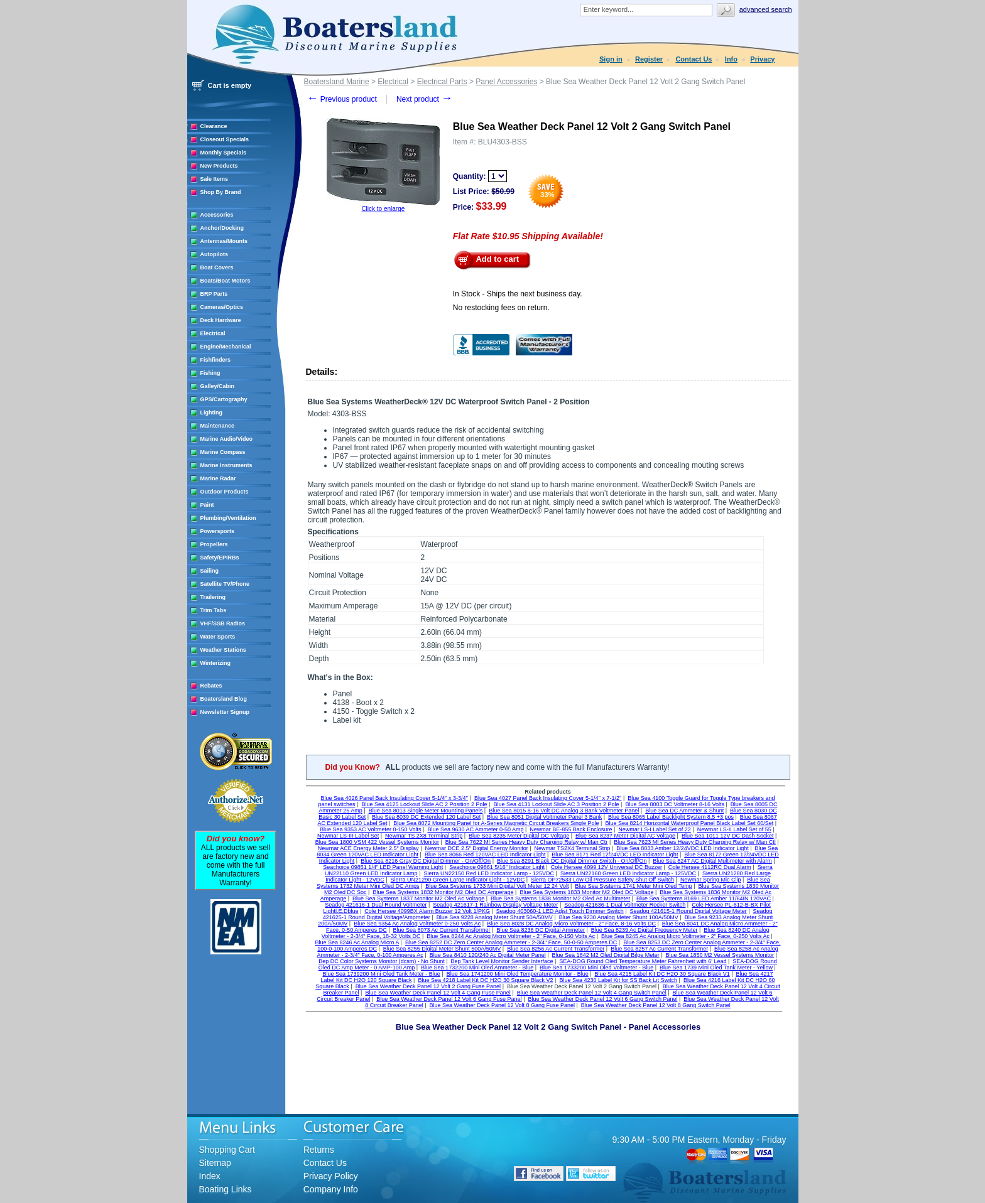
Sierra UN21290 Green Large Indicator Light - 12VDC (458, 880)
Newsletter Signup (225, 712)
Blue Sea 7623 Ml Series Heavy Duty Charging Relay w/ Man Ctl (695, 842)
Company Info (330, 1189)
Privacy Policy (330, 1176)
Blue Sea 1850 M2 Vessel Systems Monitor (720, 955)
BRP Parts (214, 294)
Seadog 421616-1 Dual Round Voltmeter (376, 905)
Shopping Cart (227, 1150)
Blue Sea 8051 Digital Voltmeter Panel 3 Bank (544, 817)
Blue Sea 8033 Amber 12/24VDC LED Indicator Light (682, 848)
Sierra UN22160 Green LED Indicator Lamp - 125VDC (628, 873)
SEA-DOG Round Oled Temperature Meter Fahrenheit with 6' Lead (642, 961)
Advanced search (765, 9)
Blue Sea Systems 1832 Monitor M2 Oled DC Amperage (443, 892)
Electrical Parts (442, 81)
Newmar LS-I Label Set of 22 (654, 829)
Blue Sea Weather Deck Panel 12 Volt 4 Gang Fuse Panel (437, 993)
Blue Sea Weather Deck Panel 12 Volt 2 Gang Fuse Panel (428, 986)
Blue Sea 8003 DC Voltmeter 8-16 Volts (674, 804)
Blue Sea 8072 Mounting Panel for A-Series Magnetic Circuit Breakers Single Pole (496, 823)
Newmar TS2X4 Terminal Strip (573, 848)
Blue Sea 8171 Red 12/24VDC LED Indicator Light (615, 854)
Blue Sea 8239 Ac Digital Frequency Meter (644, 930)
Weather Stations (223, 650)
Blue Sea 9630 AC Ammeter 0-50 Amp (475, 829)
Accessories (217, 215)
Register (649, 59)
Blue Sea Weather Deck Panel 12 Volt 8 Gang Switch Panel (656, 1005)
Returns (318, 1150)
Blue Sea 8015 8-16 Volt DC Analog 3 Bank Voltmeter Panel (564, 810)
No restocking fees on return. (501, 307)
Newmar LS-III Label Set (348, 836)
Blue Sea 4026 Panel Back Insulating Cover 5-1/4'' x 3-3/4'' (395, 798)
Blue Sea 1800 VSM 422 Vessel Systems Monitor (377, 842)
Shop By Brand (220, 192)
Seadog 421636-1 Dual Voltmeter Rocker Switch (624, 905)
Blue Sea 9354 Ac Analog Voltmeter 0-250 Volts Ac (417, 923)
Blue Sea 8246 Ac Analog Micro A (357, 942)
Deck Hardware (220, 320)
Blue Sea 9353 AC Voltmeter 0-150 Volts (371, 829)
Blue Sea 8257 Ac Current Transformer (659, 949)
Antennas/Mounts (224, 241)
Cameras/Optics (222, 307)
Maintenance (217, 426)
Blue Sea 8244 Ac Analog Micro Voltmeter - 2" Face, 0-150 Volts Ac (511, 936)
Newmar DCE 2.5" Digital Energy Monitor (476, 848)
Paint (207, 505)
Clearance (213, 126)
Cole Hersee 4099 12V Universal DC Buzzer (606, 867)
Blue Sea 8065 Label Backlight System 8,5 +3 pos (671, 817)
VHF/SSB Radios (223, 623)
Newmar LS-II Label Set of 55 (734, 829)
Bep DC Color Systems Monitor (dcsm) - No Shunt (381, 961)
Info (731, 59)
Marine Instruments (226, 465)
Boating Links (225, 1189)
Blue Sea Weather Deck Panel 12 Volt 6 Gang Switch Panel (602, 999)
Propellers (214, 544)
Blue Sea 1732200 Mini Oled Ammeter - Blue (477, 967)
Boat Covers (217, 267)
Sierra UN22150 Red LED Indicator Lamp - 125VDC (488, 873)
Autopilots (214, 254)
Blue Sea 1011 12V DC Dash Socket (728, 836)
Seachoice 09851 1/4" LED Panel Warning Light (383, 867)
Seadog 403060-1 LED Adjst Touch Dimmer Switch (560, 911)
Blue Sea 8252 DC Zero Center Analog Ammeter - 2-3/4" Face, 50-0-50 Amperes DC (511, 942)
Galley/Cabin (217, 386)
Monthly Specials (223, 152)
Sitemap (215, 1163)
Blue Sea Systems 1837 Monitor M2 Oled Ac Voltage (418, 898)
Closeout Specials (224, 139)
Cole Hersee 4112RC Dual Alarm (709, 867)
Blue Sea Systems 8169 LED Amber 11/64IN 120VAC (703, 898)
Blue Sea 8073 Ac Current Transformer (442, 930)
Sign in (611, 59)
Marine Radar (218, 478)
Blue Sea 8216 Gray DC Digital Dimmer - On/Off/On (426, 861)
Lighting (211, 412)
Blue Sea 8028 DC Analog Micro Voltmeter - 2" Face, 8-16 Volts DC (571, 923)
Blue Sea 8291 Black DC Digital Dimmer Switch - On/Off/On (571, 861)
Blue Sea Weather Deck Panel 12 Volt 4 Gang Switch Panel (592, 993)
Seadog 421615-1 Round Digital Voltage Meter (688, 911)
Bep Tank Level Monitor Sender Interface (502, 961)
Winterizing (215, 663)
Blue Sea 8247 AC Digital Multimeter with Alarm (712, 861)
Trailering (213, 597)
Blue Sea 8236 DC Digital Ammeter (540, 930)
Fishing (210, 373)
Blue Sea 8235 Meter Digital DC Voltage (519, 836)
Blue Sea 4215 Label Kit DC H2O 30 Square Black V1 (662, 974)
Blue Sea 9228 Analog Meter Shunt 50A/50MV (495, 917)
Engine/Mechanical (225, 346)
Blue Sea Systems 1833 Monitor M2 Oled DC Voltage (586, 892)
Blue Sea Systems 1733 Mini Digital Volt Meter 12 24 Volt (497, 886)
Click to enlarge (383, 208)
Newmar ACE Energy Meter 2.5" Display (368, 848)
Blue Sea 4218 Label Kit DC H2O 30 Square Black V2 (485, 980)
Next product (424, 99)
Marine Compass (223, 452)
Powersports (217, 531)
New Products (219, 166)
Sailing (209, 571)
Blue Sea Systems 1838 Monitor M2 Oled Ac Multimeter (560, 898)
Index (209, 1176)
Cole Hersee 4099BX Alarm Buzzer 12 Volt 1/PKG (427, 911)
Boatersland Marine (336, 81)
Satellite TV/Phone (225, 584)
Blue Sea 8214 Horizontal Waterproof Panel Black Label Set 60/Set (689, 823)
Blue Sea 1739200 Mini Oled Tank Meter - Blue (381, 974)
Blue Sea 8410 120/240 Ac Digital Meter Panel (488, 955)
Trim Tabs (213, 610)
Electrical (213, 333)
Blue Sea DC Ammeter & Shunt (684, 810)
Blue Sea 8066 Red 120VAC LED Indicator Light (485, 854)
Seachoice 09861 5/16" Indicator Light (497, 867)
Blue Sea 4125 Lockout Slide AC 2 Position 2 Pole (424, 804)
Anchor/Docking (222, 228)
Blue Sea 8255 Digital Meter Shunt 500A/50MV (442, 949)
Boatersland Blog (224, 699)
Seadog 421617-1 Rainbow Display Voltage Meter (495, 905)
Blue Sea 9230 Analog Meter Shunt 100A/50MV (618, 917)
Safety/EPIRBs (219, 557)
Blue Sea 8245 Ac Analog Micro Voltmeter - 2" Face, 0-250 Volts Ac (685, 936)
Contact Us (693, 59)
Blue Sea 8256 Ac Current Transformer (555, 949)
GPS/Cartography (224, 399)
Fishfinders (215, 360)
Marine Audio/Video (226, 439)
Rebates (211, 685)
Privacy (762, 59)
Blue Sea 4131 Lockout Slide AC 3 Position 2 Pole (556, 804)
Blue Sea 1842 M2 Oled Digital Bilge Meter (606, 955)
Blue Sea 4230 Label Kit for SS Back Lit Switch (618, 980)
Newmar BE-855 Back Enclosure (571, 829)
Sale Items (214, 179)
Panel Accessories (506, 81)
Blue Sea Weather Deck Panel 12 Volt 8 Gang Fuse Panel (502, 1005)
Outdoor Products (224, 491)
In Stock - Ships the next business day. (517, 293)
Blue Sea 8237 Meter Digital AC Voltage (625, 836)
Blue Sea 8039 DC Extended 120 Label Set (426, 817)
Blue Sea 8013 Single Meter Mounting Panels (426, 810)
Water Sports (218, 637)
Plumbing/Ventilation (228, 518)
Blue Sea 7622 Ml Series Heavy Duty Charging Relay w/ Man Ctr (526, 842)
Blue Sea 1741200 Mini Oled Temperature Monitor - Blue (518, 974)
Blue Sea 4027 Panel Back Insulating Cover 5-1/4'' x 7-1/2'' (548, 798)
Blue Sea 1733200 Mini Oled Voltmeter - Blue (596, 967)
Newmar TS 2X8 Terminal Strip (423, 836)
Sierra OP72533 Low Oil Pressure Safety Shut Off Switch (602, 880)
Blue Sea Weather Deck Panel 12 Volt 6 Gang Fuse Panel (448, 999)
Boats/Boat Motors (225, 281)
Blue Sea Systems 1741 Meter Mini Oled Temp (633, 886)
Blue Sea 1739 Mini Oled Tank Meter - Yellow (716, 967)
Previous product (342, 99)
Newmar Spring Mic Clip (710, 880)
